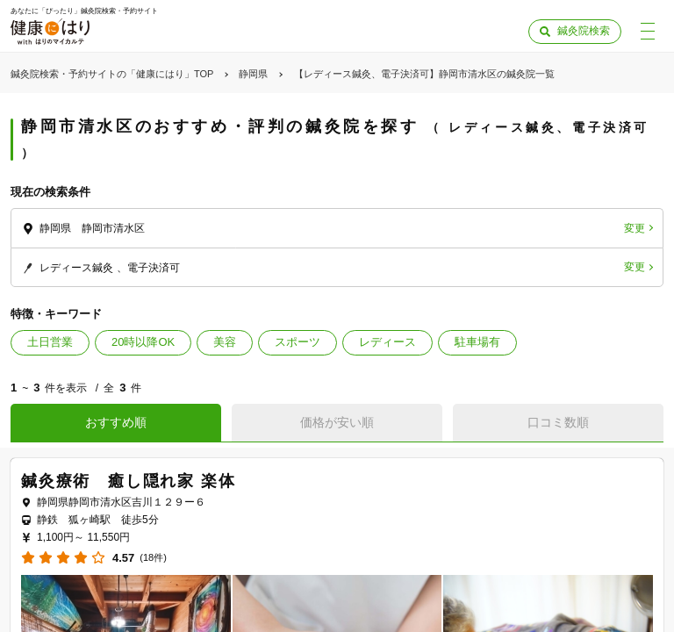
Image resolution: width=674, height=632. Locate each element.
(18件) (153, 558)
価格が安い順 (337, 422)
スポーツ (297, 341)
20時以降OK (143, 341)
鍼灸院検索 (583, 31)
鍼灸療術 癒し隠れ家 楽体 (128, 481)
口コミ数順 (558, 422)
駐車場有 (477, 341)
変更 (634, 228)
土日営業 (50, 341)
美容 (224, 341)
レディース (387, 341)
